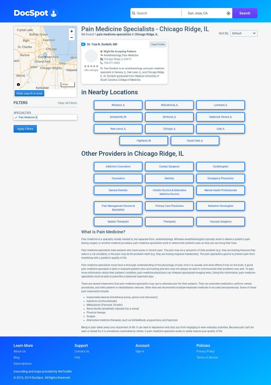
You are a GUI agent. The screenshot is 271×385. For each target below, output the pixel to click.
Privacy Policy (205, 351)
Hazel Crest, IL (195, 140)
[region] (45, 57)
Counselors (118, 178)
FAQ (77, 357)
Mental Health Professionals (221, 190)
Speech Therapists (118, 221)
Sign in (140, 351)
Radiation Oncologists (220, 205)
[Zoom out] (72, 37)
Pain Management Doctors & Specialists (118, 207)
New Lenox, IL (118, 128)
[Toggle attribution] (18, 84)
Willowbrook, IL (169, 105)
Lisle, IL (221, 128)
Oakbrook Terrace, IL (220, 116)
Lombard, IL (220, 105)
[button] (243, 33)
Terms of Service (207, 357)
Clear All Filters (67, 103)
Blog (16, 357)
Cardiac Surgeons (169, 166)
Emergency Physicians (221, 178)
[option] (48, 117)
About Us (20, 351)
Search (244, 13)
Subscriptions (23, 363)
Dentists (169, 178)
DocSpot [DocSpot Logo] (35, 12)
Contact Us (82, 351)
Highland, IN (144, 140)
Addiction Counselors (118, 166)
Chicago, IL (169, 128)
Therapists (169, 221)
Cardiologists (220, 166)
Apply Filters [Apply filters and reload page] (25, 129)
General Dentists (118, 190)
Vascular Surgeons (220, 221)
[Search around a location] (206, 13)
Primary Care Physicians (169, 205)
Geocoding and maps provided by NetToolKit (43, 371)
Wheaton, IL (118, 105)
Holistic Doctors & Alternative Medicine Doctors (169, 192)
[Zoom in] (72, 31)
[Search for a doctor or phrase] (155, 13)
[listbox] (45, 117)
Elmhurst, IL (169, 116)
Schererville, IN (118, 116)
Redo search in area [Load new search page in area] (29, 93)
